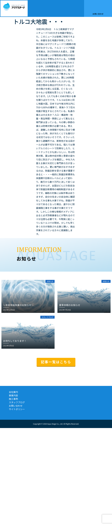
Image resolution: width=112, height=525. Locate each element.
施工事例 (13, 399)
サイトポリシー (17, 409)
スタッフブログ (17, 402)
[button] (81, 8)
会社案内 (13, 392)
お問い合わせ (97, 13)
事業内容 (13, 395)
